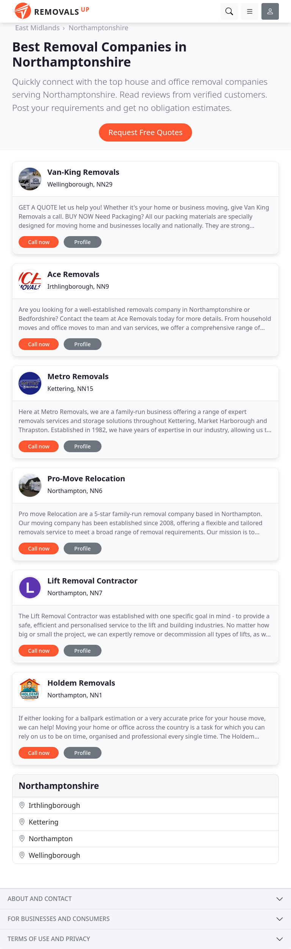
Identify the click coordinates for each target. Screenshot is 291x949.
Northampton (46, 838)
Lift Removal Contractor (92, 581)
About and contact (40, 899)
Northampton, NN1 (74, 695)
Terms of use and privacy (49, 939)
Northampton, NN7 (74, 593)
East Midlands (37, 27)
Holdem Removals (81, 683)
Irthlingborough (49, 805)
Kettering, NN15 (70, 388)
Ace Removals (73, 274)
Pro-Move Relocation (86, 478)
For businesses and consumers (59, 919)
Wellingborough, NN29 (80, 184)
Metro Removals (78, 376)
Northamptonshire (98, 27)
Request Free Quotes (145, 132)
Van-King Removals (83, 172)
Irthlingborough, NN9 (78, 286)
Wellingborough (49, 855)
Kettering (38, 821)
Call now (38, 242)
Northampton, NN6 (74, 491)
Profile (82, 242)
